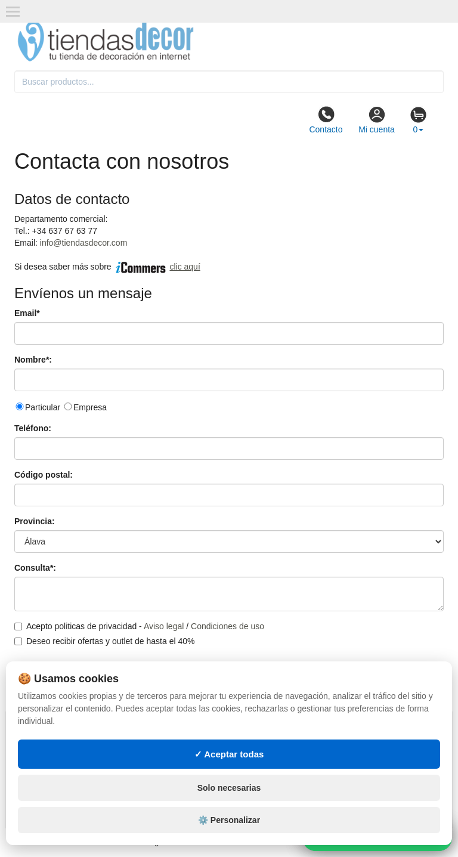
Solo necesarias (229, 788)
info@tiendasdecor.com (84, 242)
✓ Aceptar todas (229, 754)
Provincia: (34, 521)
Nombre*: (33, 359)
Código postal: (43, 474)
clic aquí (184, 266)
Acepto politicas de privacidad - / (139, 626)
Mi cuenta (376, 120)
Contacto (325, 120)
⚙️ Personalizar (229, 820)
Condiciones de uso (227, 626)
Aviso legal (164, 626)
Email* (27, 313)
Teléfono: (32, 428)
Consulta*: (35, 568)
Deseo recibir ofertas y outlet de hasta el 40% (104, 641)
